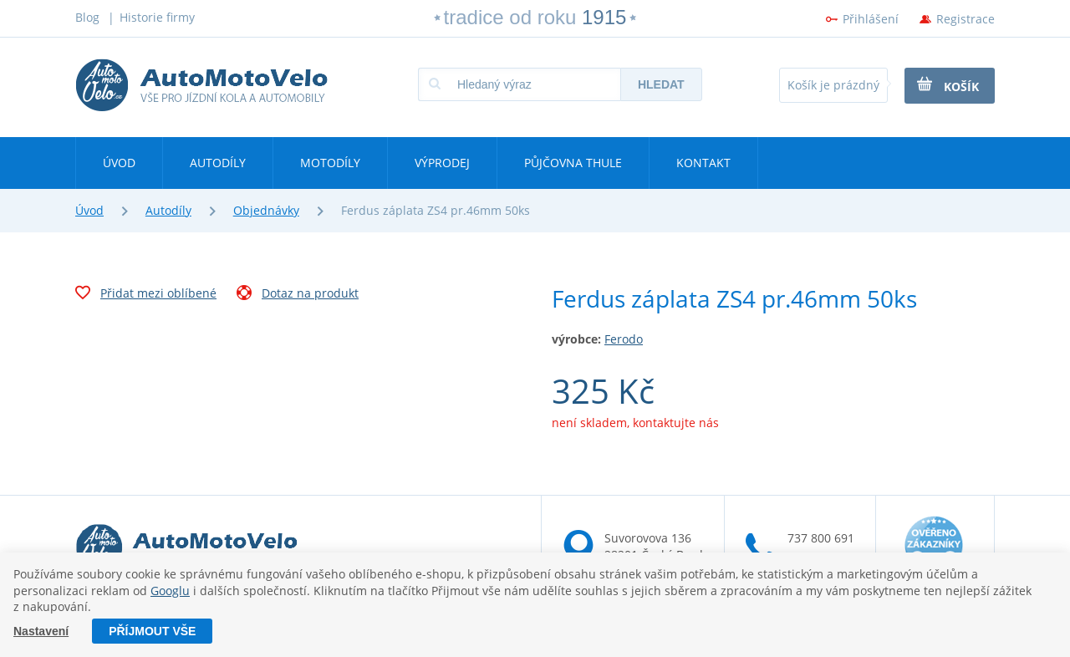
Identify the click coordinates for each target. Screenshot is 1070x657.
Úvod (119, 163)
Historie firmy (157, 17)
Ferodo (623, 339)
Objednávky (266, 210)
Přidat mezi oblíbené (146, 295)
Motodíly (330, 163)
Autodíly (218, 163)
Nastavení (41, 631)
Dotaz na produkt (298, 295)
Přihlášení (871, 19)
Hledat (661, 84)
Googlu (170, 590)
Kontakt (703, 163)
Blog (87, 17)
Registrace (965, 19)
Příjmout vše (152, 631)
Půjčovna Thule (573, 163)
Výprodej (442, 163)
